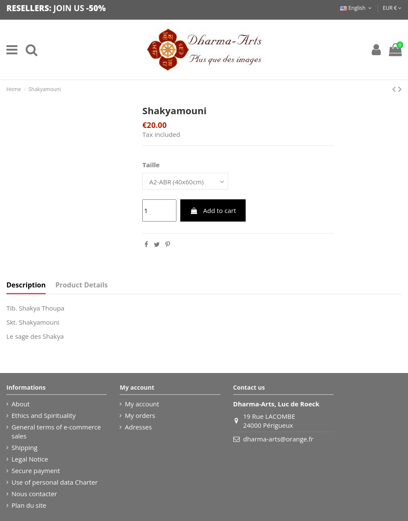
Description (26, 285)
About (20, 404)
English (356, 8)
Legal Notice (30, 459)
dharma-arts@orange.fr (278, 439)
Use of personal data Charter (55, 482)
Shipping (25, 447)
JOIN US (68, 8)
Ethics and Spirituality (44, 415)
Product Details (82, 285)
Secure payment (36, 470)
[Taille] (185, 181)
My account (142, 404)
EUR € (392, 8)
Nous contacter (34, 493)
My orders (140, 415)
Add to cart (213, 210)
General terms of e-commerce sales (56, 431)
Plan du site (29, 505)
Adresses (138, 427)
